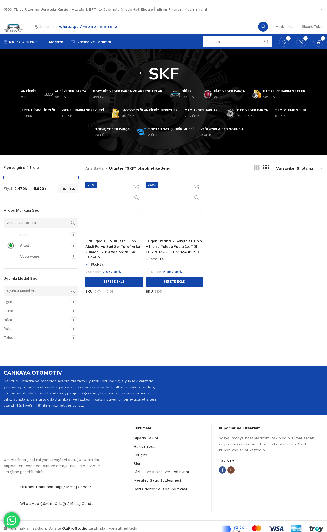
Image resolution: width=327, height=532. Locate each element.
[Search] (237, 48)
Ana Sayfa (94, 176)
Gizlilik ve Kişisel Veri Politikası (161, 479)
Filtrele (68, 196)
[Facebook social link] (222, 477)
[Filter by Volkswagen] (36, 264)
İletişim (140, 462)
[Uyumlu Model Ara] (41, 298)
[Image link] (32, 447)
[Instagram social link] (231, 477)
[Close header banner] (321, 9)
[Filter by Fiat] (36, 242)
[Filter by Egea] (36, 309)
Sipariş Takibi (145, 445)
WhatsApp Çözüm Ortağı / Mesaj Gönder (57, 512)
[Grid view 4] (266, 175)
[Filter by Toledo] (36, 345)
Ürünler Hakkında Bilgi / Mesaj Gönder (55, 495)
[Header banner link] (156, 9)
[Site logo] (18, 29)
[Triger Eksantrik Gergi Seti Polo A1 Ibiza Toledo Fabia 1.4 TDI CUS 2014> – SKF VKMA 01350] (174, 214)
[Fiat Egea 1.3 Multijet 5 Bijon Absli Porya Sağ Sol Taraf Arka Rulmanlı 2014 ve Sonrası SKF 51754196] (113, 214)
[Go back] (142, 81)
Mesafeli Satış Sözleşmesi (157, 488)
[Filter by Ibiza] (36, 327)
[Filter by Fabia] (36, 318)
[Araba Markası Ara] (41, 230)
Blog (137, 471)
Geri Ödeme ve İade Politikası (160, 496)
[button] (113, 288)
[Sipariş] (299, 175)
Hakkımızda (144, 454)
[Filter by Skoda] (36, 253)
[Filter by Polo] (36, 336)
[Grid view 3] (257, 175)
